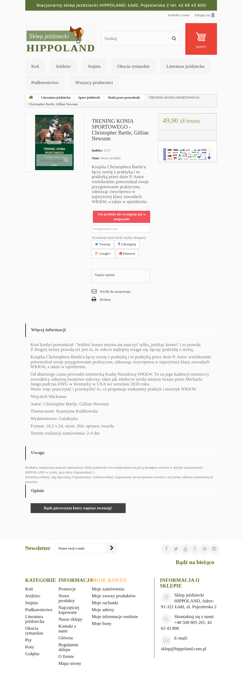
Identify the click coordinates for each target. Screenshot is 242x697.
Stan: (96, 158)
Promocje (67, 588)
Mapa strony (70, 663)
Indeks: (97, 150)
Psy (28, 640)
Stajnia (94, 66)
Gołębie (32, 653)
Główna (66, 637)
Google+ (103, 253)
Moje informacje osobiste (115, 616)
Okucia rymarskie (133, 66)
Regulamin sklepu (69, 647)
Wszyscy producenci (94, 82)
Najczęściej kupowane (69, 610)
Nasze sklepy (71, 619)
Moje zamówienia (108, 588)
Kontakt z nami (179, 15)
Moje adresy (103, 609)
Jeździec (63, 66)
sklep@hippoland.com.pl (183, 648)
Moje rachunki (105, 602)
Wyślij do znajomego (115, 291)
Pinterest (127, 253)
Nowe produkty (67, 598)
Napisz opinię (104, 275)
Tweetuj (102, 244)
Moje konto (109, 580)
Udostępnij (127, 244)
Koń (35, 66)
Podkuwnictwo (45, 82)
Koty (29, 646)
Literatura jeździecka (185, 66)
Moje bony (102, 623)
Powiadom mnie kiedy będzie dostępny (119, 238)
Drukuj (105, 299)
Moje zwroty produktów (114, 595)
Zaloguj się (204, 15)
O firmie (66, 656)
